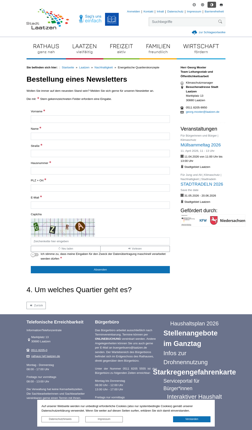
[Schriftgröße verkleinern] (194, 5)
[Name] (100, 136)
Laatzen (84, 67)
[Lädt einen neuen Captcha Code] (66, 249)
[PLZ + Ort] (100, 188)
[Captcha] (100, 241)
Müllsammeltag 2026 (201, 145)
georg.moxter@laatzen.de (202, 111)
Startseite (68, 67)
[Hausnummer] (100, 170)
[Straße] (100, 153)
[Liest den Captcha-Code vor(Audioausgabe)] (135, 249)
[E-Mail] (100, 205)
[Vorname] (100, 119)
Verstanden (191, 419)
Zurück (36, 306)
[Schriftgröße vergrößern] (202, 5)
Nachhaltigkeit (104, 67)
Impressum (104, 419)
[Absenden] (100, 269)
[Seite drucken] (221, 5)
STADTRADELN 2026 (202, 184)
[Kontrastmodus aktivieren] (212, 5)
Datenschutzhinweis (60, 419)
